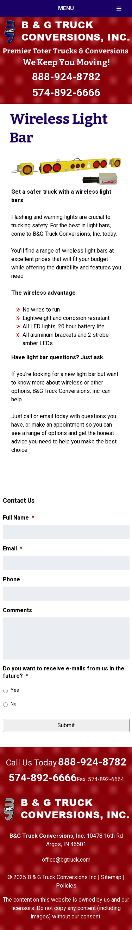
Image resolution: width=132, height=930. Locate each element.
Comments (17, 610)
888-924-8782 (66, 77)
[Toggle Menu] (118, 8)
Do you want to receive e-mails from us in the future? (63, 672)
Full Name (18, 517)
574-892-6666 (66, 92)
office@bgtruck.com (66, 859)
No (14, 704)
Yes (15, 690)
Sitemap (111, 877)
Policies (66, 885)
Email (12, 548)
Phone (11, 579)
